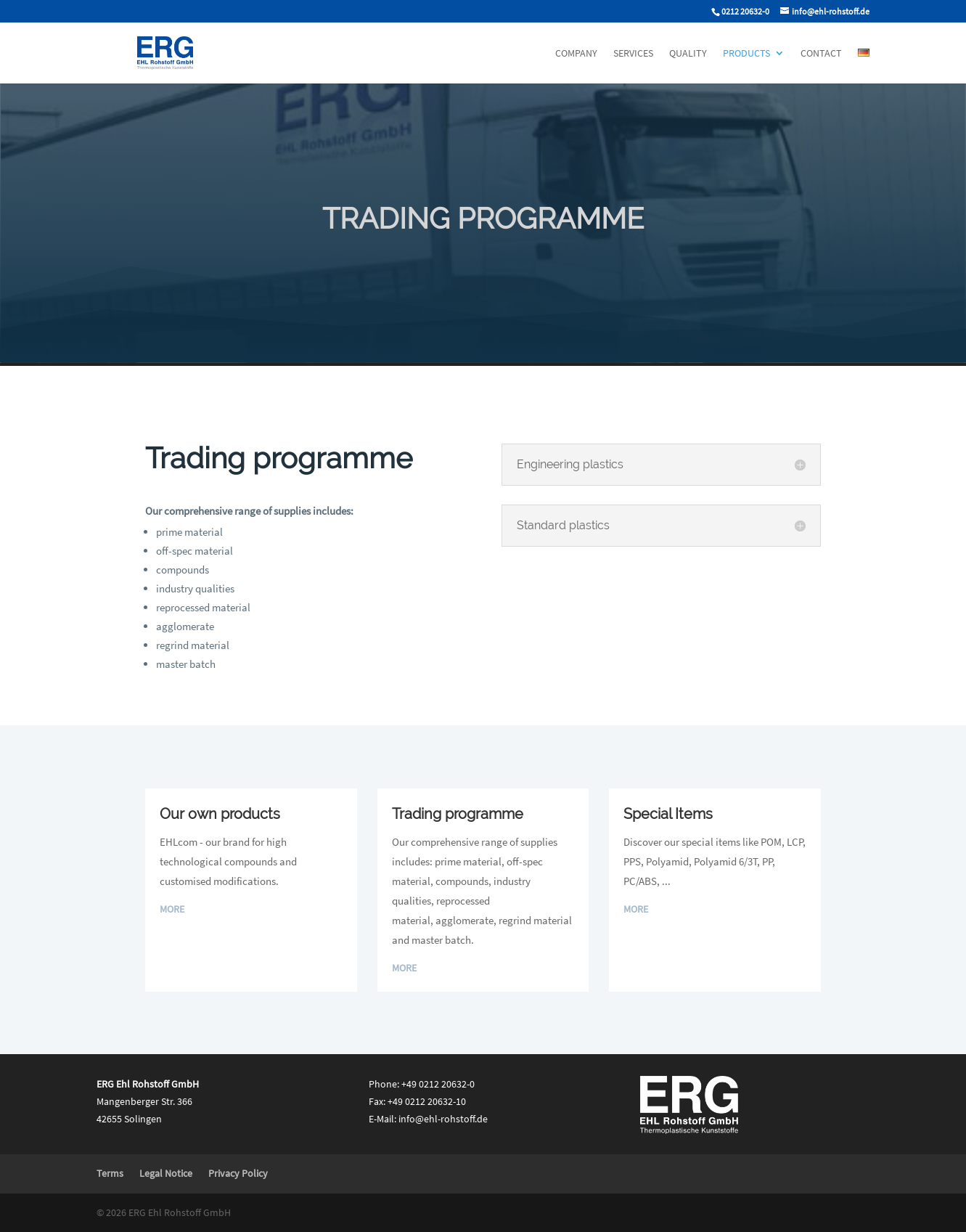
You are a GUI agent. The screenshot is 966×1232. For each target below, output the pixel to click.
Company (576, 54)
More (172, 908)
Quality (688, 54)
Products (746, 54)
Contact (821, 54)
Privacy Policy (238, 1173)
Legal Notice (165, 1173)
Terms (110, 1173)
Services (633, 54)
